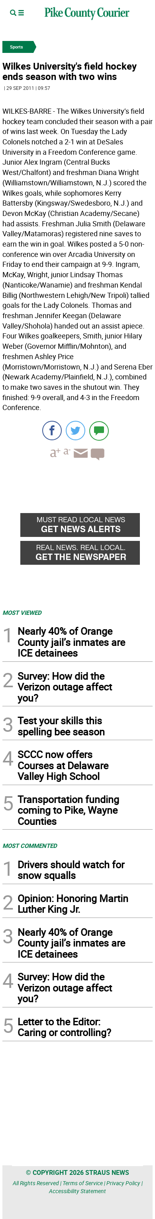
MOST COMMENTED (29, 846)
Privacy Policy (123, 1183)
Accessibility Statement (77, 1191)
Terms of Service (83, 1183)
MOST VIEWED (21, 612)
